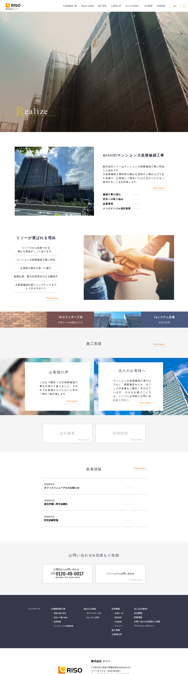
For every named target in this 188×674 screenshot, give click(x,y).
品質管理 (108, 204)
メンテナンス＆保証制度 (63, 626)
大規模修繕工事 (70, 6)
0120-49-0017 (114, 671)
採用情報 (161, 6)
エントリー (119, 626)
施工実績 (102, 6)
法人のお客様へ (133, 6)
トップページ (34, 608)
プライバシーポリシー (144, 625)
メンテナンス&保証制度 (117, 208)
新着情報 (138, 617)
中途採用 (118, 621)
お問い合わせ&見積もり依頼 (147, 621)
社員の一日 (119, 613)
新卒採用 (118, 617)
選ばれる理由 (88, 6)
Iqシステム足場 (93, 617)
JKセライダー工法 (94, 613)
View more (158, 188)
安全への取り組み (113, 199)
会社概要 (148, 6)
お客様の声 (116, 6)
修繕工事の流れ (112, 194)
